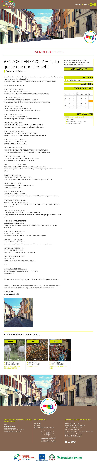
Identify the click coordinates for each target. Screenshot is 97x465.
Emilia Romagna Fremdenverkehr (75, 425)
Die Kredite (37, 425)
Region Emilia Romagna (72, 423)
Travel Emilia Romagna (72, 430)
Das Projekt (37, 423)
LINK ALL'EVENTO (79, 69)
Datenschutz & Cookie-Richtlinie (44, 427)
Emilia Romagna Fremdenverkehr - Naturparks (79, 432)
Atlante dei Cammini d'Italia (73, 427)
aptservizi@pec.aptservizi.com (13, 431)
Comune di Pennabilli (59, 359)
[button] (91, 4)
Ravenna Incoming (37, 359)
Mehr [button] (86, 4)
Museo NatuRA (14, 359)
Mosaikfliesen (32, 366)
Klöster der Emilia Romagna (73, 434)
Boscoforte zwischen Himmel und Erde (12, 367)
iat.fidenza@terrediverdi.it (74, 123)
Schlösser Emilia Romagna (73, 436)
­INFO (10, 341)
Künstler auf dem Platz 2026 (58, 367)
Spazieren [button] (79, 4)
